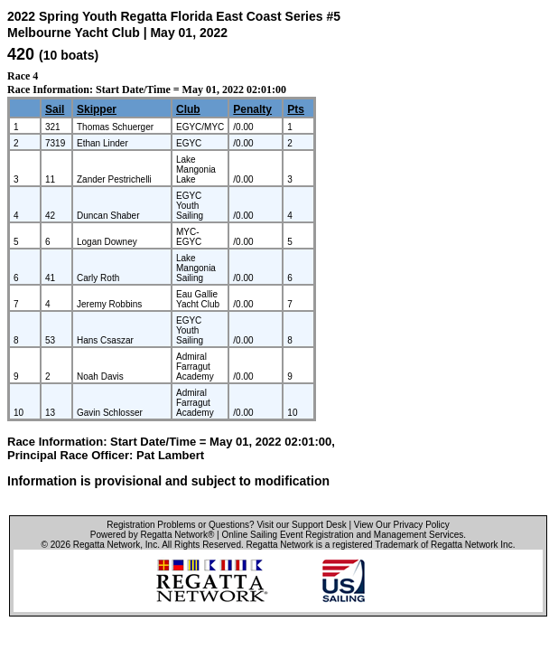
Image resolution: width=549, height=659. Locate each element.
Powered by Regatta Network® (152, 535)
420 (20, 54)
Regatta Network (106, 545)
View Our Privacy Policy (402, 525)
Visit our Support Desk (301, 525)
